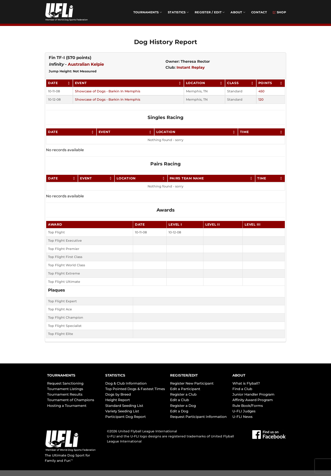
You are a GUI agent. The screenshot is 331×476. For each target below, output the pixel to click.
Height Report (117, 400)
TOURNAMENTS (61, 375)
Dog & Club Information (126, 383)
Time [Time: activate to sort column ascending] (244, 132)
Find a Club (242, 389)
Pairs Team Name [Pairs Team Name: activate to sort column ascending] (187, 178)
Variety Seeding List (122, 411)
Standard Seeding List (124, 405)
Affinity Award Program (252, 400)
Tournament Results (65, 394)
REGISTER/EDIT (184, 375)
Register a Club (183, 394)
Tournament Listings (65, 389)
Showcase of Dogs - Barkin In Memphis (107, 91)
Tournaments (147, 12)
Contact (259, 12)
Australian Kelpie (86, 64)
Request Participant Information (198, 416)
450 (261, 91)
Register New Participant (192, 383)
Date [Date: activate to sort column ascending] (53, 83)
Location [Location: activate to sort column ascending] (195, 83)
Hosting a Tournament (66, 405)
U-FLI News (242, 416)
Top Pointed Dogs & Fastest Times (135, 389)
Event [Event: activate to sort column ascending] (81, 83)
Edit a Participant (185, 389)
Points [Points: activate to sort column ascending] (265, 83)
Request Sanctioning (65, 383)
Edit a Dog (179, 411)
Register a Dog (183, 405)
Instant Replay (191, 67)
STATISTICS (115, 375)
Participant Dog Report (125, 416)
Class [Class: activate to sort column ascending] (233, 83)
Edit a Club (179, 400)
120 (260, 99)
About (238, 12)
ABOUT (238, 375)
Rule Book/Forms (247, 405)
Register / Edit (210, 12)
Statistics (178, 12)
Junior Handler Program (253, 394)
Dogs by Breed (118, 394)
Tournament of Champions (70, 400)
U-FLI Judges (244, 411)
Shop (279, 12)
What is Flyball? (246, 383)
